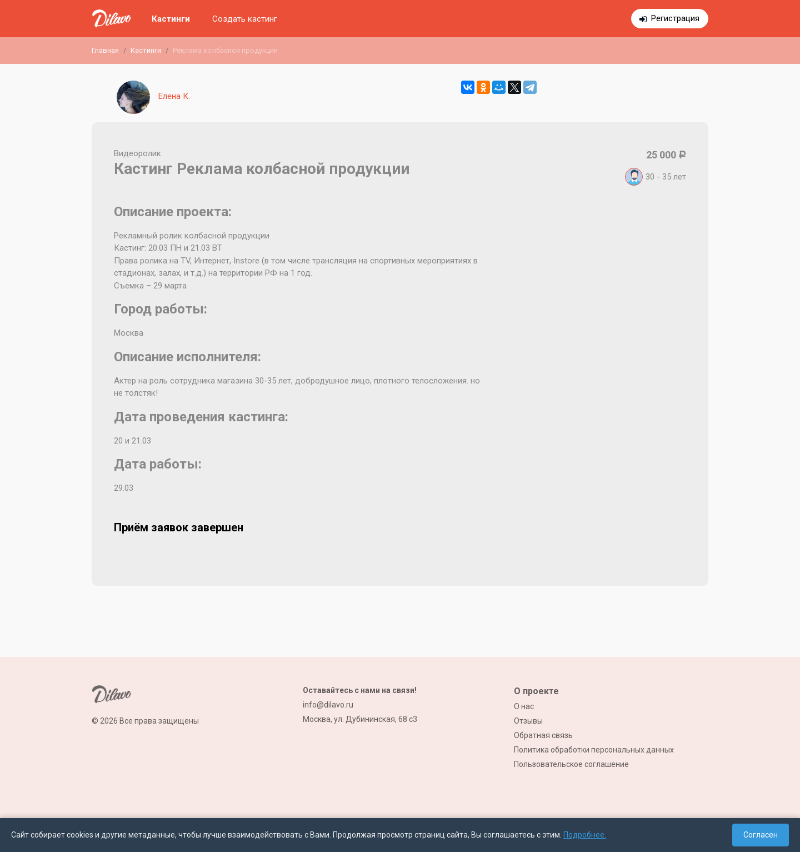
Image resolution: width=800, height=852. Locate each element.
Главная (105, 50)
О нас (524, 706)
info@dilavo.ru (328, 704)
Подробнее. (584, 834)
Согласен (760, 834)
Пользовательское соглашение (571, 764)
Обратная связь (543, 735)
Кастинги (171, 19)
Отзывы (528, 720)
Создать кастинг (244, 19)
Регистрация (675, 18)
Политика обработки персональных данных (594, 749)
